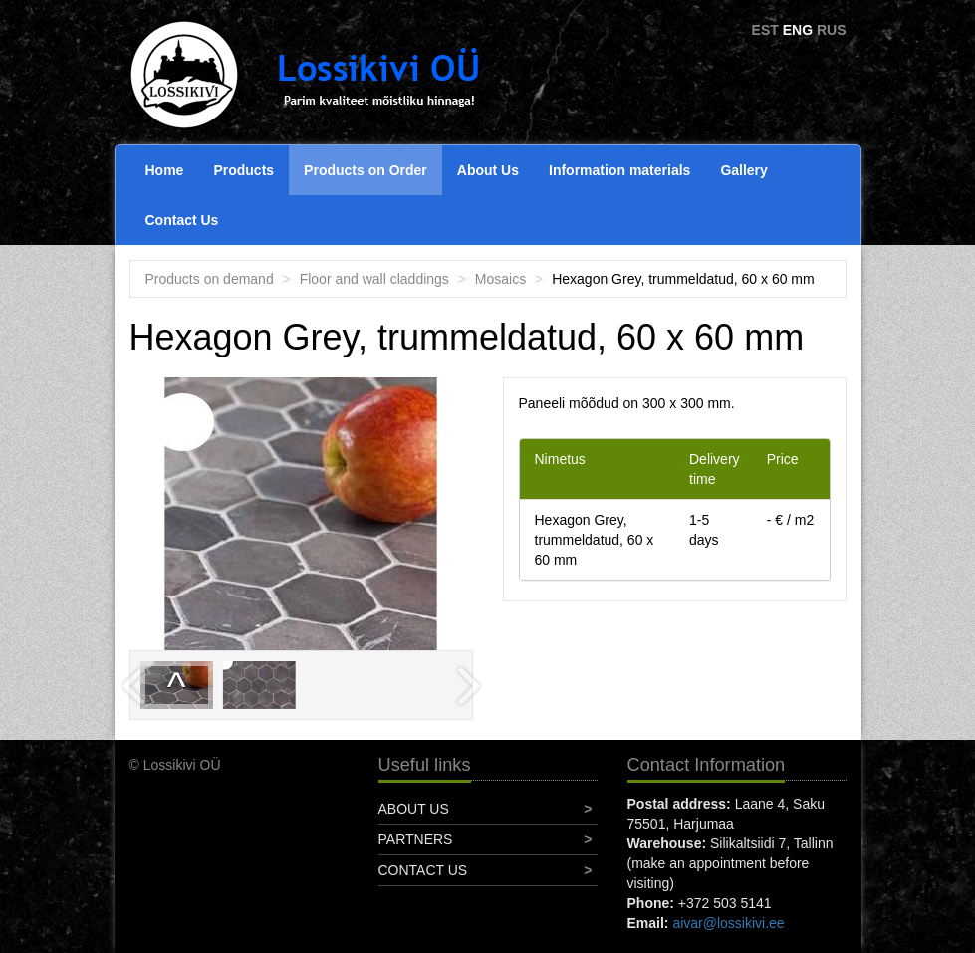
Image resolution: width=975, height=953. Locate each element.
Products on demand (209, 279)
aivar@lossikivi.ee (728, 923)
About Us (488, 170)
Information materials (619, 170)
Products (243, 170)
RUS (832, 30)
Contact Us (182, 220)
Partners (415, 839)
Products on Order (365, 170)
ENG (798, 30)
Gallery (743, 170)
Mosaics (500, 279)
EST (765, 30)
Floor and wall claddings (374, 279)
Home (164, 170)
